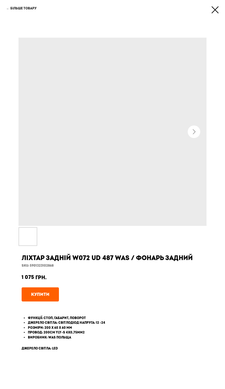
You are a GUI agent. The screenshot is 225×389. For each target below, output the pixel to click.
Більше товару (23, 8)
